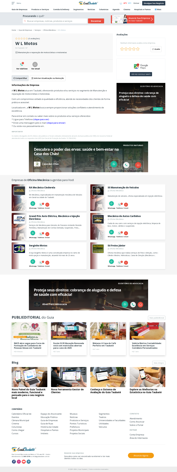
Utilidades (104, 423)
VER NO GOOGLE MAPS (141, 74)
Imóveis (44, 433)
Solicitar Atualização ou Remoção (47, 78)
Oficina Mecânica (49, 30)
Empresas (19, 9)
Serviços (38, 30)
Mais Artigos (159, 363)
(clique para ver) (41, 119)
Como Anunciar (137, 421)
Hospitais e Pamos (142, 9)
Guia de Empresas (25, 30)
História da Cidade (49, 426)
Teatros (102, 417)
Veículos (103, 426)
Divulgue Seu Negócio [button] (154, 3)
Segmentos (78, 9)
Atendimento (136, 418)
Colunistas (103, 9)
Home (14, 30)
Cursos (15, 433)
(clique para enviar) (56, 122)
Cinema (127, 9)
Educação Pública (49, 417)
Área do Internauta (139, 438)
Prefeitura (75, 426)
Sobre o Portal (136, 425)
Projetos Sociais (77, 433)
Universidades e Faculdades (112, 420)
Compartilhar (20, 78)
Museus (73, 413)
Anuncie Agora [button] (141, 455)
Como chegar (18, 430)
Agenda (116, 9)
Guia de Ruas (47, 423)
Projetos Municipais (79, 430)
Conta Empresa (137, 434)
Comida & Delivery (61, 9)
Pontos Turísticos (78, 423)
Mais (158, 9)
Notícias (91, 9)
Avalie (156, 49)
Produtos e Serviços (40, 9)
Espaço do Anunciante (51, 413)
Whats (158, 109)
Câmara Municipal (20, 420)
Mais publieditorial (156, 318)
